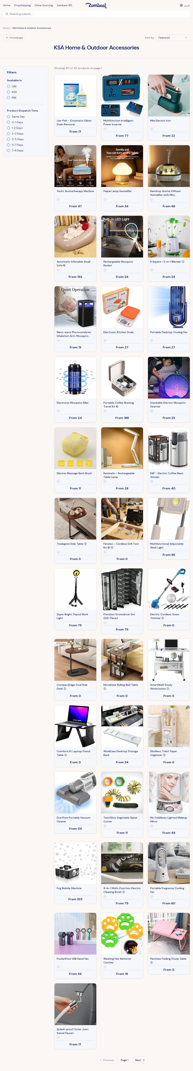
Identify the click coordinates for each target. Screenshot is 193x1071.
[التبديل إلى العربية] (185, 5)
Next (140, 1060)
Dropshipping (22, 5)
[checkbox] (8, 86)
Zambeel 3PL (65, 5)
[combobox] (173, 37)
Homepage (14, 37)
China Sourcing (43, 5)
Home (6, 5)
